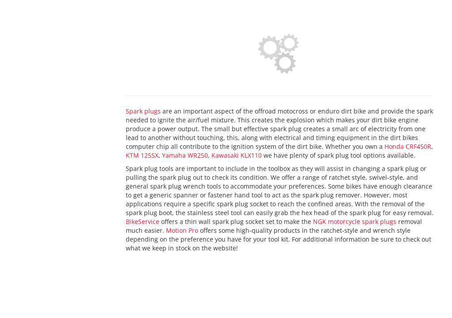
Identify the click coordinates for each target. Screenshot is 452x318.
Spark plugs (143, 111)
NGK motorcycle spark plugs (354, 221)
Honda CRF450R (407, 146)
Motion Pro (182, 230)
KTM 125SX (142, 155)
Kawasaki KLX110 (236, 155)
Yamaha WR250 (185, 155)
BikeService (142, 221)
